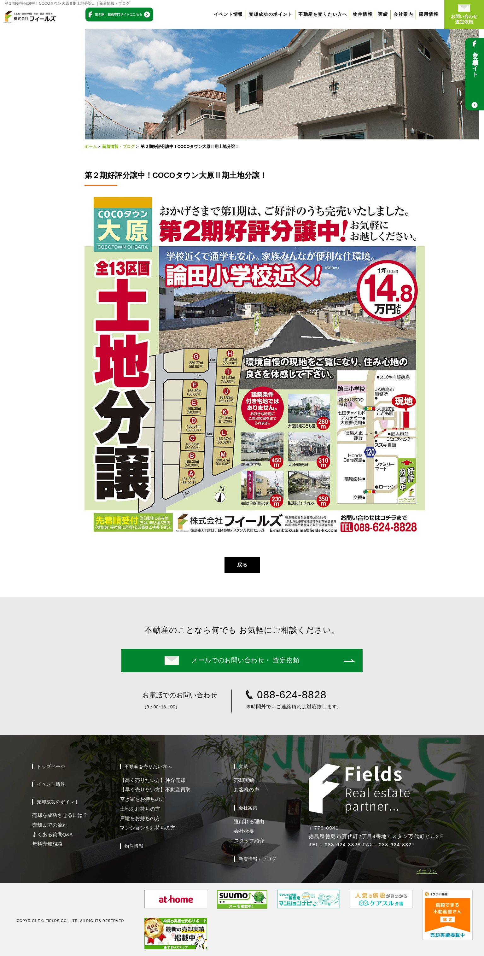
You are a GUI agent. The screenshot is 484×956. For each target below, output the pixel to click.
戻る (242, 564)
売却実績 (244, 780)
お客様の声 (246, 789)
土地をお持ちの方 (140, 809)
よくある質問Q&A (52, 834)
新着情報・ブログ (118, 146)
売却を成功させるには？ (60, 815)
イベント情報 (231, 14)
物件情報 (365, 14)
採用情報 (431, 14)
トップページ (51, 766)
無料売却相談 (47, 844)
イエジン (427, 871)
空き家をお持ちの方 (142, 799)
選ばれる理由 (249, 821)
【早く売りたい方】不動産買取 (155, 789)
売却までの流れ (49, 825)
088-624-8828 (292, 695)
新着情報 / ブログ (258, 858)
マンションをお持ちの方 (147, 827)
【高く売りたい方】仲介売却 (152, 780)
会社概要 (244, 831)
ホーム (91, 146)
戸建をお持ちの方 (140, 818)
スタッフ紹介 (249, 840)
